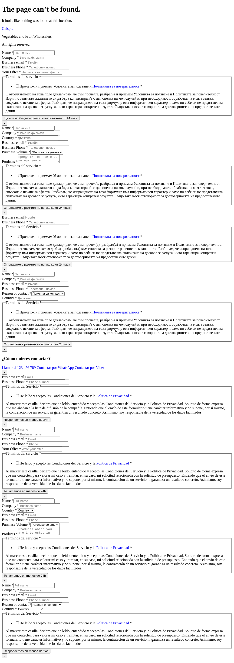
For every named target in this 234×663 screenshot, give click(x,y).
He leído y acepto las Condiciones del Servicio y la (76, 397)
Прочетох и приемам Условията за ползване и (81, 86)
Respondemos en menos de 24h (26, 421)
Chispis (7, 28)
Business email (14, 62)
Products (10, 163)
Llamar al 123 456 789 (19, 369)
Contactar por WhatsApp (56, 369)
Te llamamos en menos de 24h (25, 492)
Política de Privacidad (112, 397)
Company (10, 57)
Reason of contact (16, 295)
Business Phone (15, 67)
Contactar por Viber (89, 369)
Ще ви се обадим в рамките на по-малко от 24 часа (41, 118)
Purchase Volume (16, 152)
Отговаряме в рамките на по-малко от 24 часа (37, 209)
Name (7, 52)
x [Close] (4, 123)
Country (9, 138)
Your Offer (11, 72)
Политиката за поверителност (115, 86)
